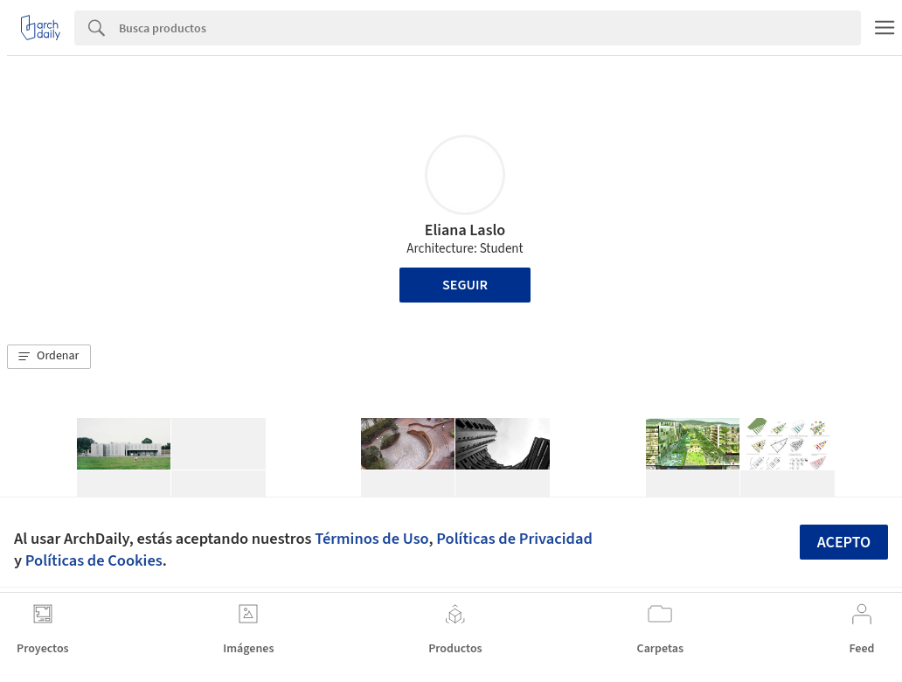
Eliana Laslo (465, 230)
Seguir (465, 285)
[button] (49, 356)
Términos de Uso (371, 538)
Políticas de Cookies (94, 560)
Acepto (844, 542)
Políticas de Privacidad (514, 538)
